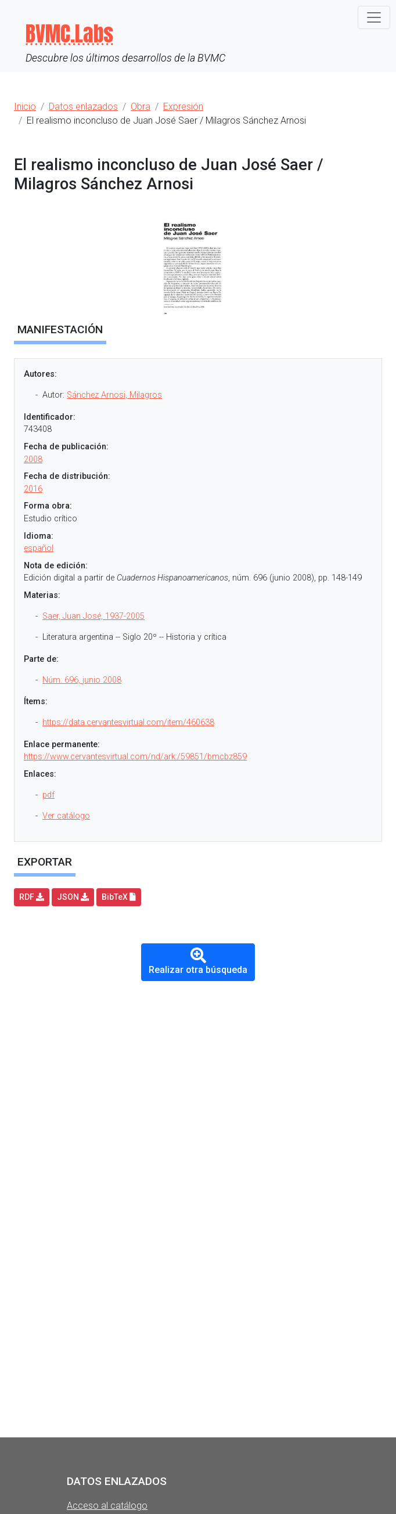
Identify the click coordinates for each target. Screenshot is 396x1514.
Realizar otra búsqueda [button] (198, 961)
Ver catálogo (66, 816)
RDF (31, 897)
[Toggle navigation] (374, 17)
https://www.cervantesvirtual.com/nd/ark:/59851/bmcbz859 (135, 757)
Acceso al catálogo (107, 1505)
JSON (73, 897)
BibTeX (119, 897)
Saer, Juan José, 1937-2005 (93, 616)
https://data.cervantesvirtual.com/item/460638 (128, 722)
